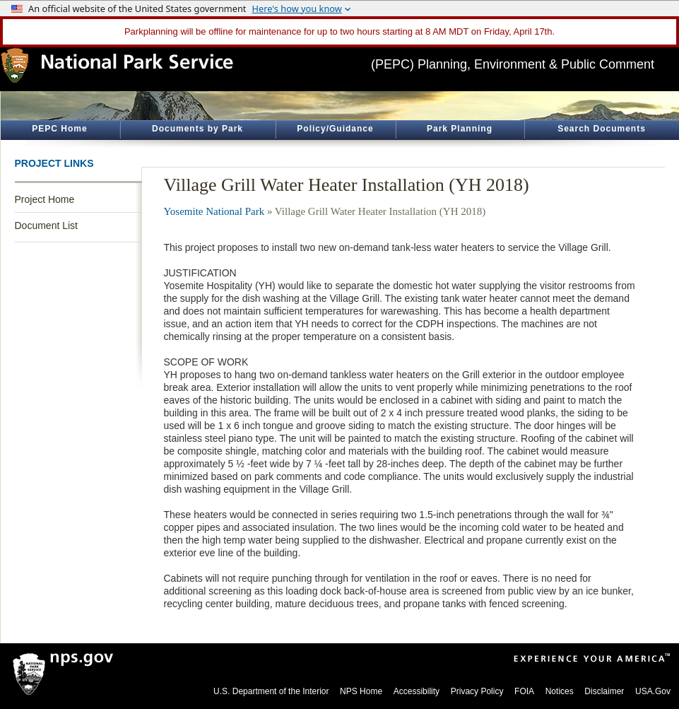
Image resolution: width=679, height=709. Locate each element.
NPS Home (361, 691)
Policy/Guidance (335, 129)
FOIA (524, 691)
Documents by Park (197, 129)
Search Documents (601, 129)
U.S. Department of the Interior (271, 691)
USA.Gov (653, 691)
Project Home (45, 199)
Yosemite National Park (214, 211)
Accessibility (416, 691)
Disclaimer (604, 691)
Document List (46, 225)
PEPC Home (59, 129)
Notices (559, 691)
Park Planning (459, 129)
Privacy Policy (477, 691)
